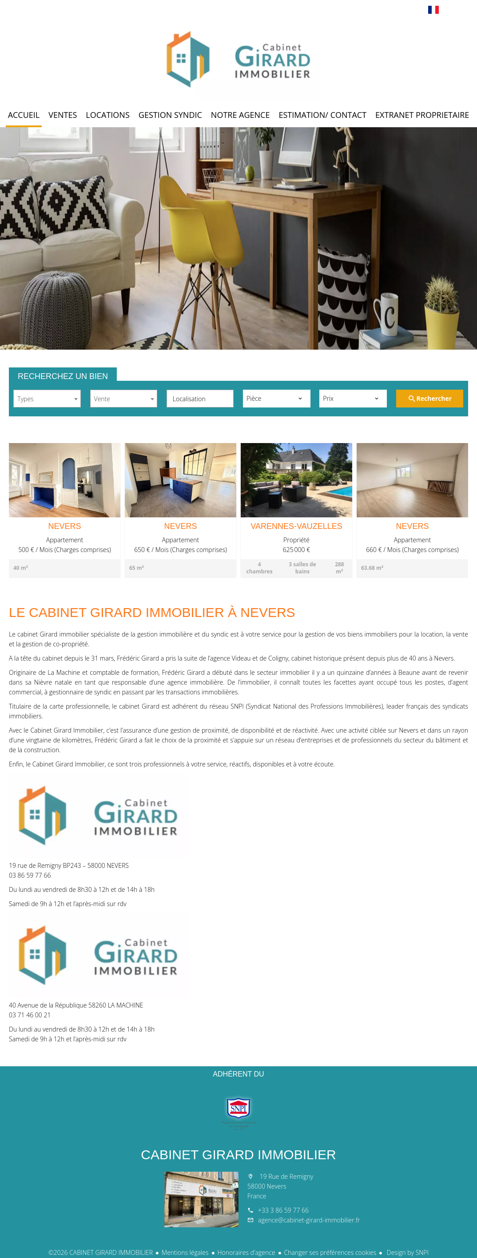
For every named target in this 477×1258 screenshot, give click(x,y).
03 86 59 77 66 (30, 875)
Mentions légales (185, 1252)
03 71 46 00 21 (30, 1015)
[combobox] (47, 398)
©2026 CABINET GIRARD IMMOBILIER (100, 1252)
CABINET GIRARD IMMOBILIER (238, 1154)
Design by (407, 1252)
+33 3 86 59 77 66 (283, 1210)
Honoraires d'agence (246, 1252)
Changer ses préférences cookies (330, 1252)
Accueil (238, 60)
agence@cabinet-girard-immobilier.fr (309, 1220)
